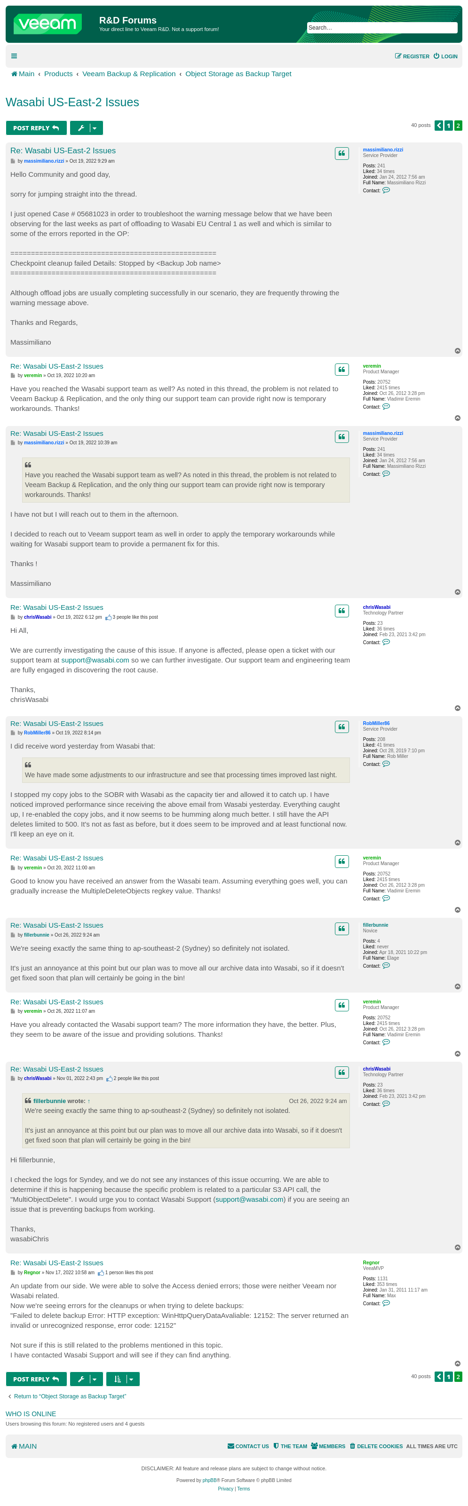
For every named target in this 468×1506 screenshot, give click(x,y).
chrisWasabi (377, 607)
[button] (439, 125)
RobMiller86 (376, 723)
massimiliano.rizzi (383, 149)
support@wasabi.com (95, 660)
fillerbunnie (376, 925)
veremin (372, 366)
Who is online (31, 1414)
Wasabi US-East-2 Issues (72, 102)
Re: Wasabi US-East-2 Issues (63, 150)
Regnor (371, 1262)
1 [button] (449, 125)
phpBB (210, 1480)
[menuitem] (445, 56)
